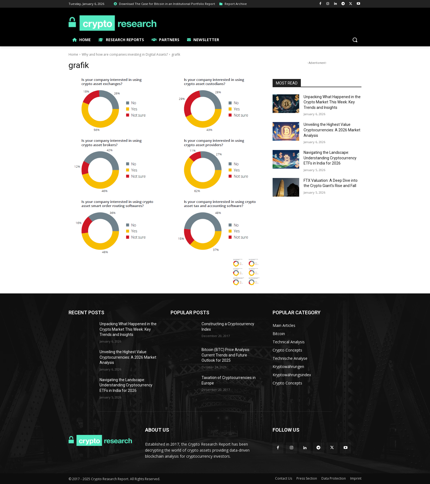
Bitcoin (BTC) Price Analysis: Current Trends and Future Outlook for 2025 (226, 355)
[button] (354, 39)
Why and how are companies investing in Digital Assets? (125, 54)
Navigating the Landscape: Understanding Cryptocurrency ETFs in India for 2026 (330, 157)
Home (73, 54)
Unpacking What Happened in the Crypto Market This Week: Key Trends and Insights (332, 102)
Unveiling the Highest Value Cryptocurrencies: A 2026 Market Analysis (332, 129)
